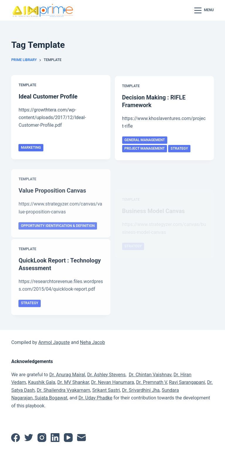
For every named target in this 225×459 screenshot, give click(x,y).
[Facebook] (15, 437)
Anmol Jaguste (54, 342)
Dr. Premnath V (151, 382)
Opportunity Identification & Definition (58, 233)
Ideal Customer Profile (47, 96)
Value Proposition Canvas (52, 198)
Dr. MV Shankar (73, 382)
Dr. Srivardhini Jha (140, 390)
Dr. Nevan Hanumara (112, 382)
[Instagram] (42, 437)
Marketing (31, 148)
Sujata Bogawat (50, 398)
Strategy (179, 150)
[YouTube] (68, 437)
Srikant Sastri (106, 390)
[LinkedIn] (55, 437)
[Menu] (204, 10)
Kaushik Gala (41, 382)
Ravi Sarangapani (187, 382)
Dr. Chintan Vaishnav (150, 374)
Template (27, 85)
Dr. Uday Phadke (95, 398)
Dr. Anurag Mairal (67, 374)
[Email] (81, 437)
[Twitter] (28, 437)
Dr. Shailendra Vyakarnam (63, 390)
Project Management (145, 150)
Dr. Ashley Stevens (106, 374)
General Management (145, 141)
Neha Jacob (92, 342)
